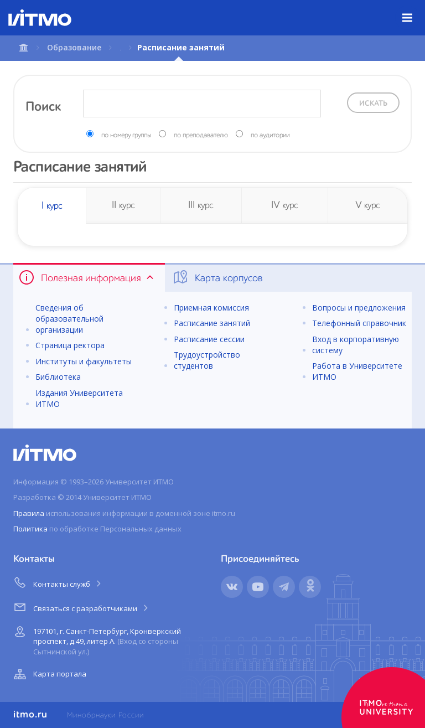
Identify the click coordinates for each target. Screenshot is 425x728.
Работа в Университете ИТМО (357, 371)
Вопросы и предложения (359, 307)
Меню (413, 9)
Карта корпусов (217, 277)
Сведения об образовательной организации (69, 318)
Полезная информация (87, 277)
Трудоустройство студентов (207, 360)
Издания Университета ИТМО (79, 398)
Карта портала (48, 674)
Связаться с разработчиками (81, 607)
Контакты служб (58, 582)
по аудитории (270, 135)
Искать (373, 103)
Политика (30, 529)
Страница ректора (70, 345)
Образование (74, 47)
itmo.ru (30, 715)
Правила (28, 513)
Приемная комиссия (211, 307)
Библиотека (58, 376)
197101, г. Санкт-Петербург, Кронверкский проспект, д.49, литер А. (96, 640)
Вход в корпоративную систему (355, 344)
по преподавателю (201, 135)
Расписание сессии (209, 339)
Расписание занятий (212, 323)
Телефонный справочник (359, 323)
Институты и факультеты (83, 361)
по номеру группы (126, 135)
